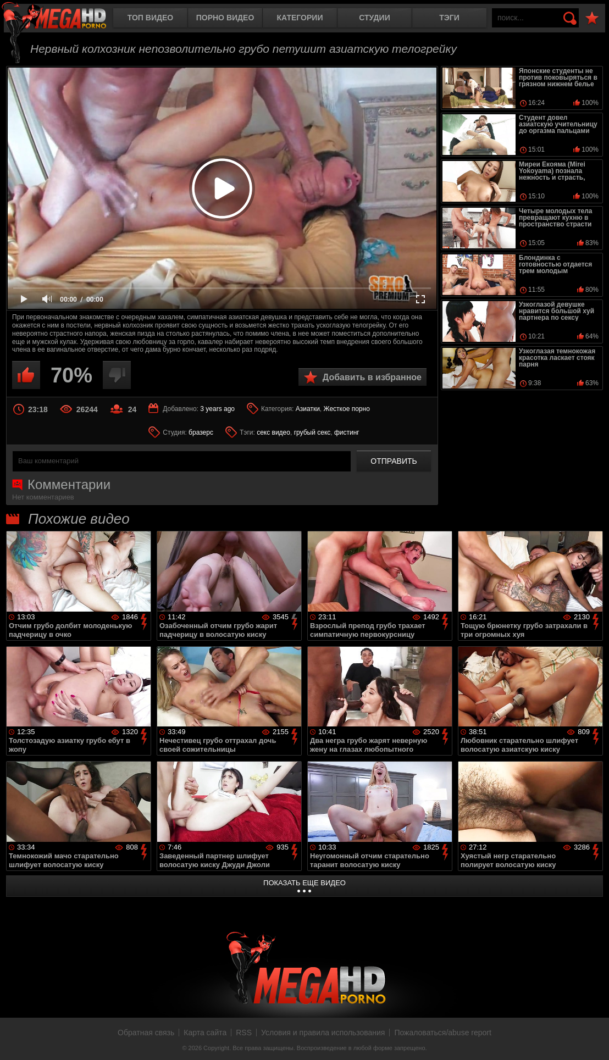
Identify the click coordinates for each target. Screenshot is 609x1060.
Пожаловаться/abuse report (442, 1032)
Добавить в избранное (372, 377)
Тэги (449, 17)
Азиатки (308, 409)
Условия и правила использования (323, 1032)
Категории (300, 17)
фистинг (346, 432)
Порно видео (225, 17)
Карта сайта (205, 1032)
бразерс (201, 432)
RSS (244, 1032)
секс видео (273, 432)
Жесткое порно (347, 409)
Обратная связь (146, 1032)
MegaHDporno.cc (63, 19)
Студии (374, 17)
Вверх (592, 1039)
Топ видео (150, 17)
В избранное (592, 18)
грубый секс (312, 432)
